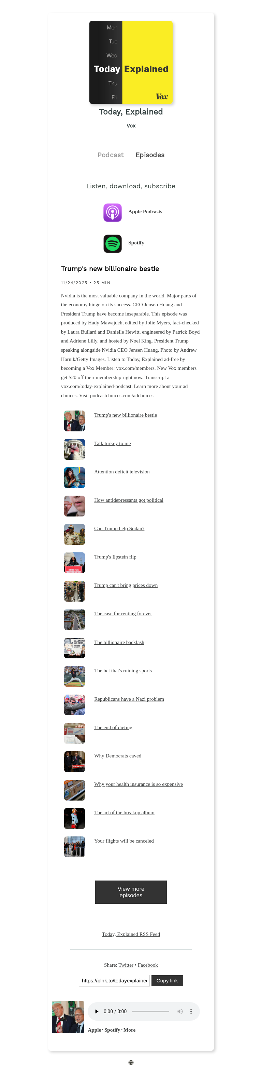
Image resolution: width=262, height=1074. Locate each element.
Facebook (148, 965)
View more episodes (131, 892)
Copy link (167, 980)
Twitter (125, 965)
